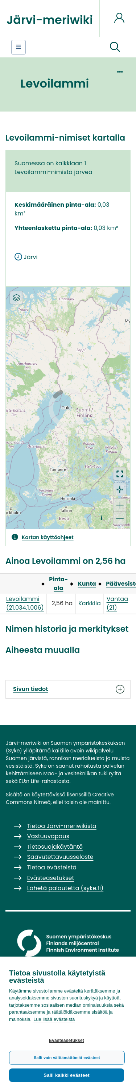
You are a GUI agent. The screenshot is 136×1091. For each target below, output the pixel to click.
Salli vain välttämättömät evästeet (67, 1057)
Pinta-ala (58, 583)
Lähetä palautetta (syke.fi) (65, 888)
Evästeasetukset (66, 1040)
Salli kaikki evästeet (66, 1075)
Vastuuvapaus (48, 836)
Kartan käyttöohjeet (48, 537)
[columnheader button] (61, 584)
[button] (115, 47)
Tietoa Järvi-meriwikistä (61, 826)
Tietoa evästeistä (52, 867)
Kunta (87, 583)
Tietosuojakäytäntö (55, 847)
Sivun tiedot (68, 689)
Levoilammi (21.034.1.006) (25, 603)
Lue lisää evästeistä (54, 1019)
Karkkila (89, 603)
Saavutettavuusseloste (60, 857)
